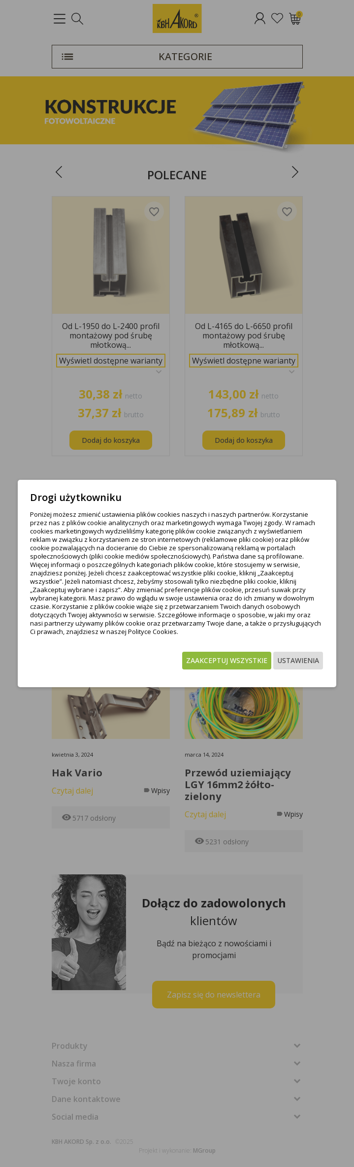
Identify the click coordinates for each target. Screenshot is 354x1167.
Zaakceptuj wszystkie (226, 660)
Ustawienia (298, 660)
